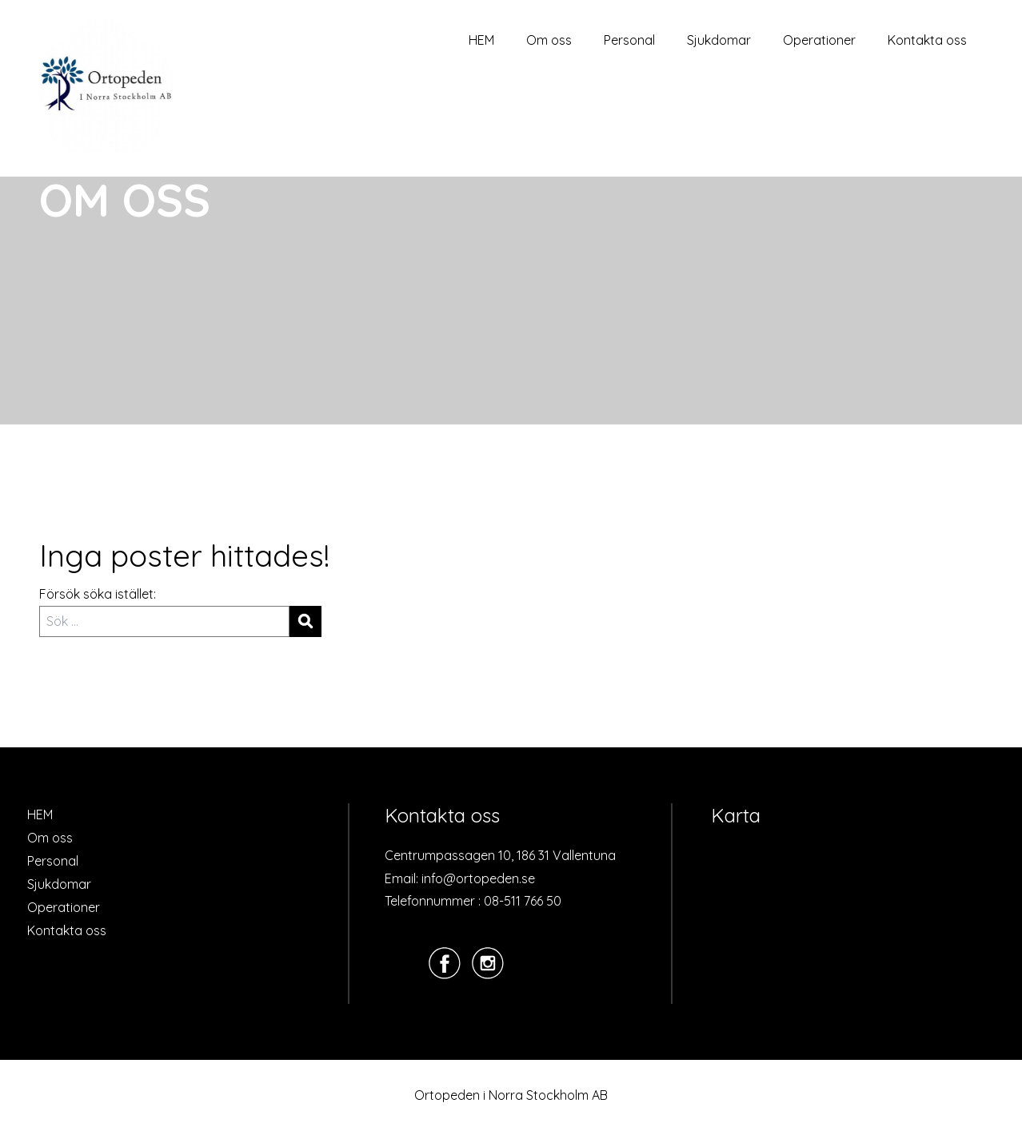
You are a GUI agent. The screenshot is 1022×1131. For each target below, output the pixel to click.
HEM (481, 40)
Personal (629, 40)
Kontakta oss (927, 40)
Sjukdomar (719, 40)
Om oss (549, 40)
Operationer (819, 40)
